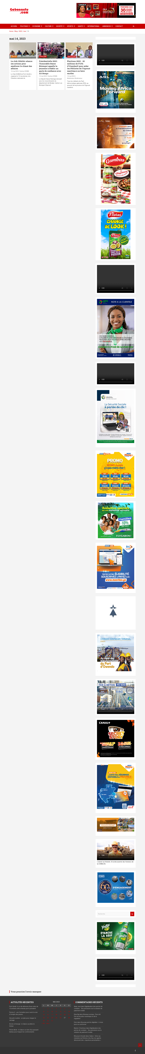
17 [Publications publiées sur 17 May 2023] (52, 1015)
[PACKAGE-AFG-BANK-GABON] (115, 300)
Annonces (106, 26)
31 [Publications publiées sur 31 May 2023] (52, 1021)
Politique (24, 26)
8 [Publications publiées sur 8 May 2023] (43, 1011)
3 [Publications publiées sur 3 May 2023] (52, 1008)
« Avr (43, 1023)
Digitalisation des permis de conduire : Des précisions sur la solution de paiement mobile (88, 1008)
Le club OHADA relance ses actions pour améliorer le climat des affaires (21, 65)
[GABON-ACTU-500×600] (115, 453)
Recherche (132, 914)
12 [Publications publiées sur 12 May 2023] (60, 1011)
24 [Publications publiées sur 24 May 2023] (52, 1018)
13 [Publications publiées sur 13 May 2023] (64, 1011)
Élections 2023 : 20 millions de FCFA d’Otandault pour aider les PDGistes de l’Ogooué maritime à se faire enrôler (78, 67)
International (93, 26)
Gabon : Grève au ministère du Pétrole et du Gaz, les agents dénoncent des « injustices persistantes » (87, 1038)
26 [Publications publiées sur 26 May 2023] (60, 1018)
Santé (80, 26)
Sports (70, 26)
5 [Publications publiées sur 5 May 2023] (60, 1008)
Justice (13, 56)
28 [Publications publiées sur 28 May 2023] (69, 1018)
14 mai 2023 (14, 71)
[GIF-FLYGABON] (115, 503)
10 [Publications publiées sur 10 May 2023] (52, 1011)
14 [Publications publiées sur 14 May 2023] (69, 1011)
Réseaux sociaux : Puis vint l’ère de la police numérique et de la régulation (87, 1016)
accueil (14, 26)
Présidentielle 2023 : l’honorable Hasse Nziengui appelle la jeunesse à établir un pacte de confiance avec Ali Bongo (50, 67)
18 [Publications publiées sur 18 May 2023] (56, 1015)
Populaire (43, 56)
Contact (119, 26)
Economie (36, 26)
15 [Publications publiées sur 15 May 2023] (44, 1015)
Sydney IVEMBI (24, 71)
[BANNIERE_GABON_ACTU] (115, 118)
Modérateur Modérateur (74, 78)
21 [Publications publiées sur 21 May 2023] (69, 1015)
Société (59, 26)
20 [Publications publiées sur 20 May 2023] (64, 1015)
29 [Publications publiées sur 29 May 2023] (44, 1021)
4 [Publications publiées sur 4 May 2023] (56, 1008)
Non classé (71, 56)
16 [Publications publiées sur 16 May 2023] (48, 1015)
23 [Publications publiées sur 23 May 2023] (48, 1018)
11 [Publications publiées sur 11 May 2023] (56, 1011)
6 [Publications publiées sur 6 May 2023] (64, 1008)
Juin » (48, 1023)
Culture (48, 26)
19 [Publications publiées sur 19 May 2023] (60, 1015)
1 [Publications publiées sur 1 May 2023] (43, 1008)
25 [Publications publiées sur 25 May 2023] (56, 1018)
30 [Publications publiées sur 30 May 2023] (48, 1021)
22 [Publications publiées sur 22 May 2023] (44, 1018)
